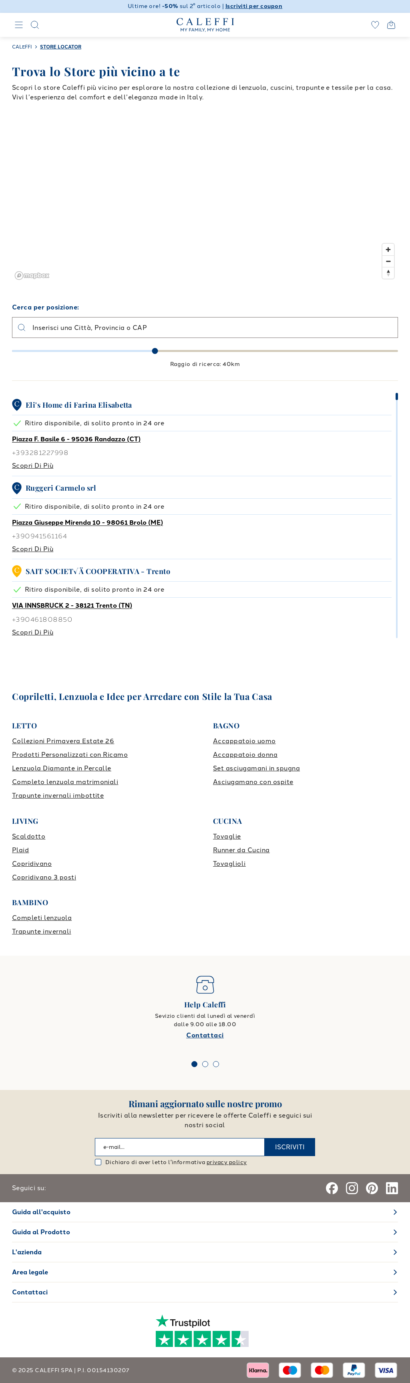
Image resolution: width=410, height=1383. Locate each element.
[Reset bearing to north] (388, 273)
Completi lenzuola (42, 918)
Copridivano (32, 863)
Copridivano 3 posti (44, 877)
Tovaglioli (229, 863)
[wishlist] (375, 25)
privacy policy (227, 1162)
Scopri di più (32, 465)
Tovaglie (227, 836)
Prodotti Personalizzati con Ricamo (70, 754)
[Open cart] (391, 25)
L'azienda (27, 1252)
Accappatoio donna (245, 754)
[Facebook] (332, 1188)
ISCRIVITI (290, 1147)
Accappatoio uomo (244, 741)
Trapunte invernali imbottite (58, 795)
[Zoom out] (388, 261)
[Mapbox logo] (32, 275)
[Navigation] (19, 25)
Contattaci (205, 1035)
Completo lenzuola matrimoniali (65, 782)
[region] (205, 202)
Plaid (20, 850)
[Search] (35, 25)
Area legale (30, 1272)
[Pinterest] (372, 1188)
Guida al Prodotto (41, 1232)
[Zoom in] (388, 249)
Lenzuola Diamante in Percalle (61, 768)
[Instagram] (352, 1188)
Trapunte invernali (41, 931)
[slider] (155, 351)
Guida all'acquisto (41, 1212)
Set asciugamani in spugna (256, 768)
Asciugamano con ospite (253, 782)
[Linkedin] (392, 1188)
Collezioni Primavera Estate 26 (63, 741)
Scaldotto (28, 836)
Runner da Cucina (241, 850)
